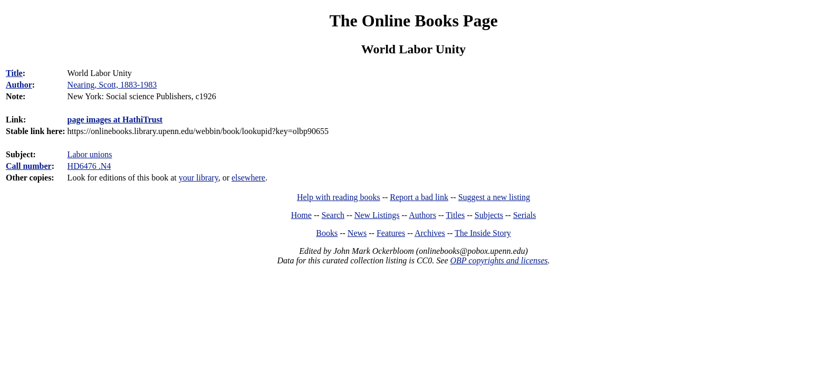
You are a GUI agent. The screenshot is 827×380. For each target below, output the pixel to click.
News (357, 233)
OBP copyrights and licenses (498, 260)
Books (327, 233)
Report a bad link (419, 197)
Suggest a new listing (494, 197)
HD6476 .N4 (89, 166)
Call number (29, 166)
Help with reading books (338, 197)
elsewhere (248, 177)
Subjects (489, 215)
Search (333, 215)
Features (391, 233)
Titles (455, 215)
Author (19, 84)
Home (301, 215)
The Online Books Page (413, 20)
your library (198, 177)
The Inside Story (483, 233)
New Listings (377, 215)
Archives (430, 233)
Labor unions (90, 154)
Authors (422, 215)
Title (14, 73)
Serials (524, 215)
